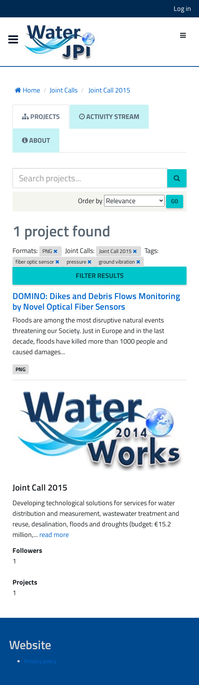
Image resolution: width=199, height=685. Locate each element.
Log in (182, 8)
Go (174, 201)
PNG (21, 369)
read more (54, 534)
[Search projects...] (90, 178)
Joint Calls (64, 90)
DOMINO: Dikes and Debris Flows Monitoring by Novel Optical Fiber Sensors (96, 301)
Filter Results (100, 275)
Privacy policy (40, 661)
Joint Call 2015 (108, 90)
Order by (90, 201)
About (36, 140)
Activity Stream (109, 116)
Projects (41, 116)
